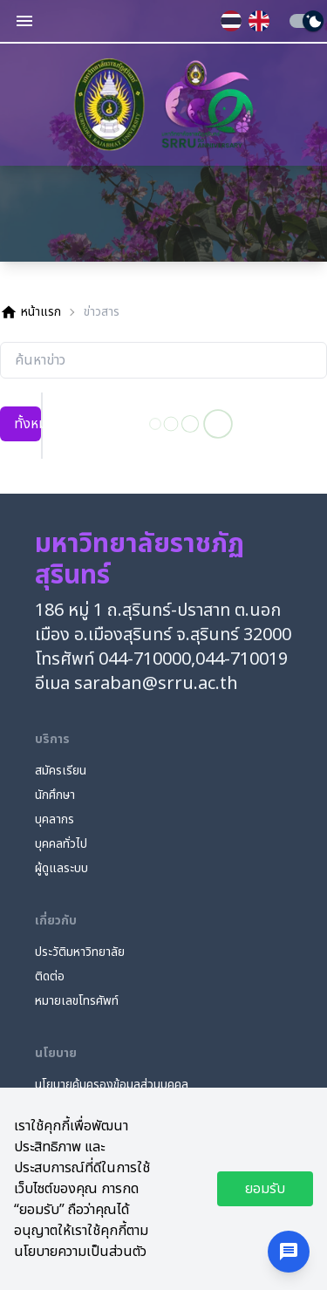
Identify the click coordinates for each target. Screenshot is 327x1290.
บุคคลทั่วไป (61, 844)
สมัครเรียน (60, 771)
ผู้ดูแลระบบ (61, 868)
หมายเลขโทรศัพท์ (77, 1001)
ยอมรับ (265, 1188)
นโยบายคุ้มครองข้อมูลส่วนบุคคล (111, 1085)
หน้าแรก (30, 312)
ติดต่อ (50, 977)
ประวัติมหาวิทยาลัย (80, 952)
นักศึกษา (55, 795)
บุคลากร (54, 820)
